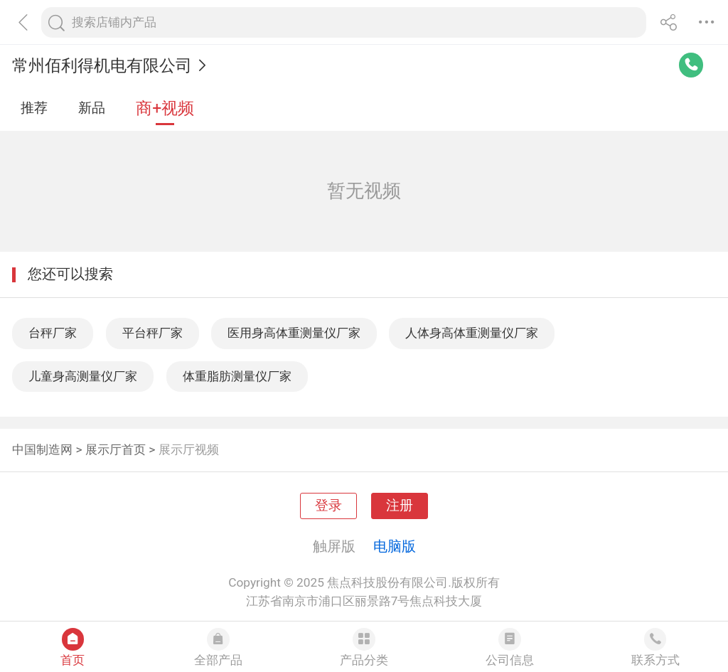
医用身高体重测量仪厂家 (294, 333)
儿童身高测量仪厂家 (82, 376)
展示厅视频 (189, 449)
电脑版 (394, 546)
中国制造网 (42, 449)
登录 (328, 505)
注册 (399, 505)
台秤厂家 (52, 333)
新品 (91, 108)
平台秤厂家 (152, 333)
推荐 (34, 108)
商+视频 (165, 108)
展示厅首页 (115, 449)
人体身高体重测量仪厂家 (471, 333)
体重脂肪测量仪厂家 (237, 376)
